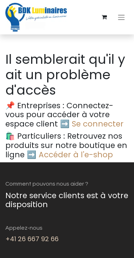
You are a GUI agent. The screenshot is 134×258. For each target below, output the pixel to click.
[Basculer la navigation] (121, 17)
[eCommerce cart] (104, 17)
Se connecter (98, 123)
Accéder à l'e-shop (76, 154)
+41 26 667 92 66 (32, 238)
